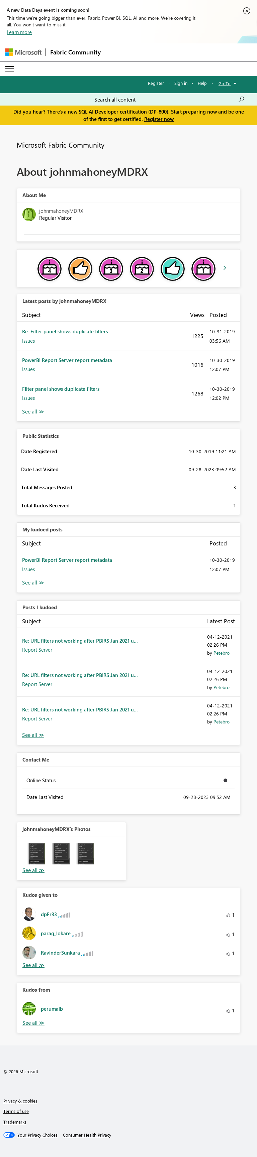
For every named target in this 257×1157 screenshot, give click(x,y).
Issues (28, 340)
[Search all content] (169, 99)
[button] (34, 853)
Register (156, 83)
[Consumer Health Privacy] (87, 1135)
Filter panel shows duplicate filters (60, 388)
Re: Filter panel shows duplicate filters (65, 331)
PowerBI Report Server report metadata (67, 360)
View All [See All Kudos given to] (33, 965)
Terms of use (16, 1111)
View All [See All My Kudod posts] (33, 583)
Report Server (37, 649)
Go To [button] (225, 83)
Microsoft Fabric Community (60, 144)
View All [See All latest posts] (33, 412)
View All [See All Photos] (33, 870)
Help (202, 83)
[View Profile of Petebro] (221, 653)
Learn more (19, 32)
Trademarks (14, 1122)
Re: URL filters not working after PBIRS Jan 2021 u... (80, 640)
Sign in (180, 83)
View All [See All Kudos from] (33, 1023)
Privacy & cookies (20, 1101)
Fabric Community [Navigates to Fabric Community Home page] (75, 52)
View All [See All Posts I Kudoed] (33, 735)
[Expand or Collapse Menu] (9, 69)
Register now (159, 119)
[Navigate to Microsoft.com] (23, 52)
